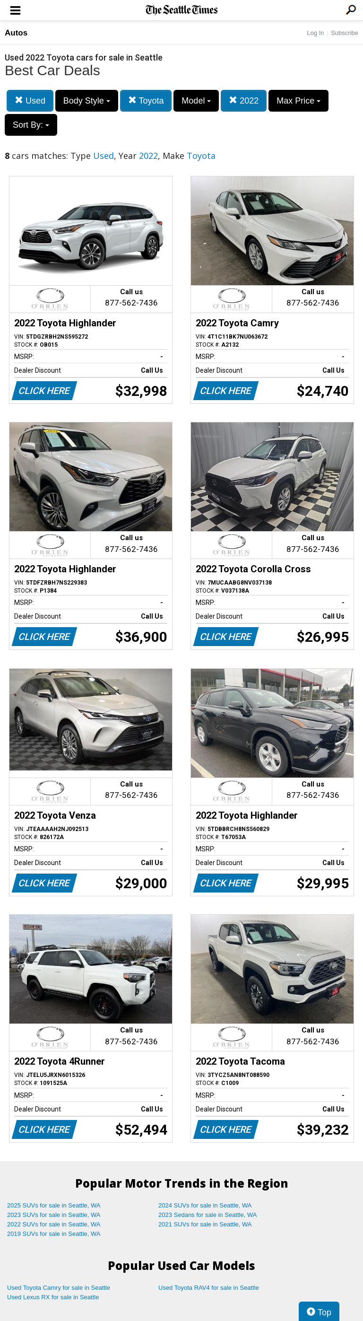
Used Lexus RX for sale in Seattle (53, 1297)
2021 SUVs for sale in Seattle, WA (205, 1224)
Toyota (146, 100)
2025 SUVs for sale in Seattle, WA (54, 1205)
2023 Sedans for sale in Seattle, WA (207, 1214)
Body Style (86, 100)
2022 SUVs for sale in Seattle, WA (54, 1224)
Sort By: (31, 125)
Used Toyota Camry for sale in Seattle (58, 1287)
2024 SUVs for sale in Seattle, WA (205, 1205)
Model (196, 100)
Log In (315, 32)
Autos (16, 32)
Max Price (298, 100)
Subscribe (344, 32)
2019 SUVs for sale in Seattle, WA (54, 1233)
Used (30, 100)
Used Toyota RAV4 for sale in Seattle (208, 1287)
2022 (244, 100)
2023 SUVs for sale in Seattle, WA (54, 1214)
